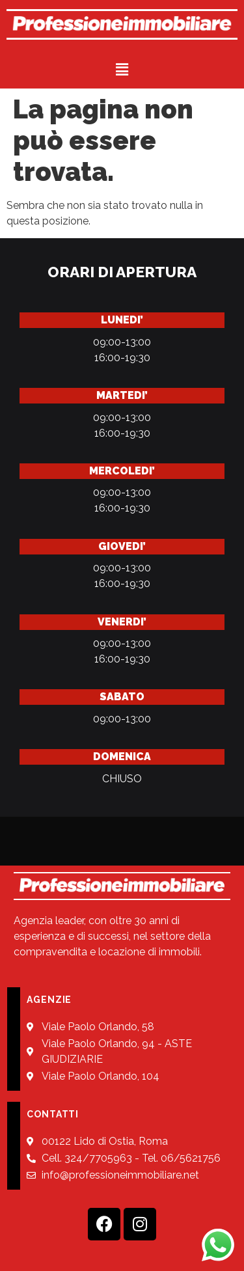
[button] (122, 69)
